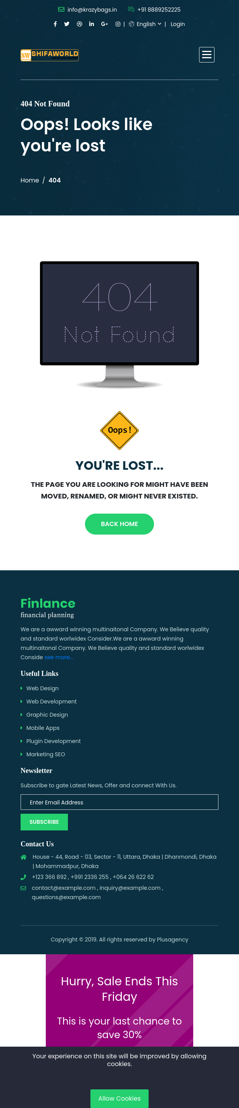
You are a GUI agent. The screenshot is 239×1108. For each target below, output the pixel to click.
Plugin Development (53, 741)
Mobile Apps (42, 728)
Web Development (51, 701)
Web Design (42, 688)
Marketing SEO (45, 754)
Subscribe (44, 822)
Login (178, 24)
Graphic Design (47, 715)
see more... (58, 657)
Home (30, 180)
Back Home (119, 523)
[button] (207, 55)
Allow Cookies (119, 1098)
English (142, 24)
